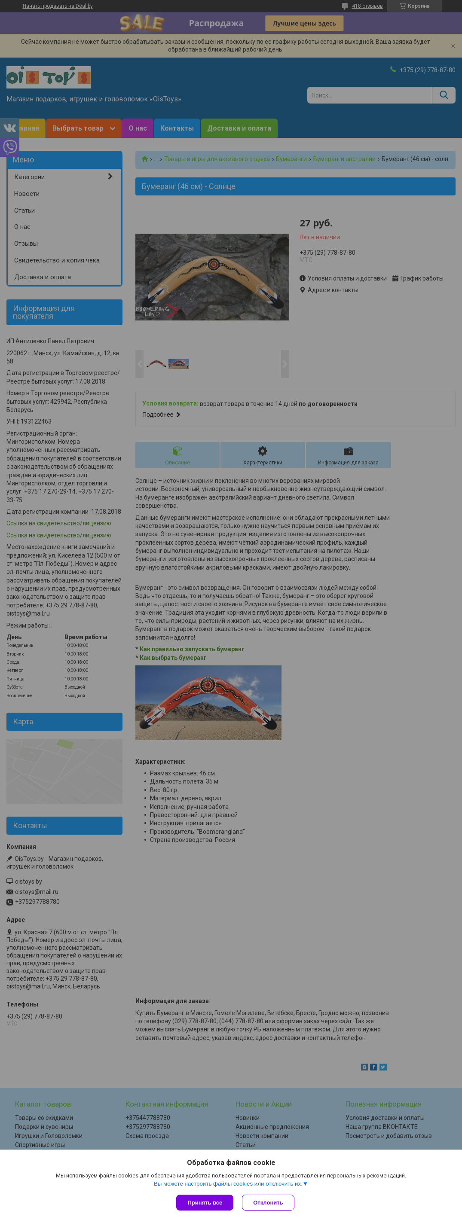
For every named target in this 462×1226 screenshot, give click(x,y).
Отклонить (268, 1202)
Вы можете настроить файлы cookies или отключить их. (228, 1183)
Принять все (204, 1202)
